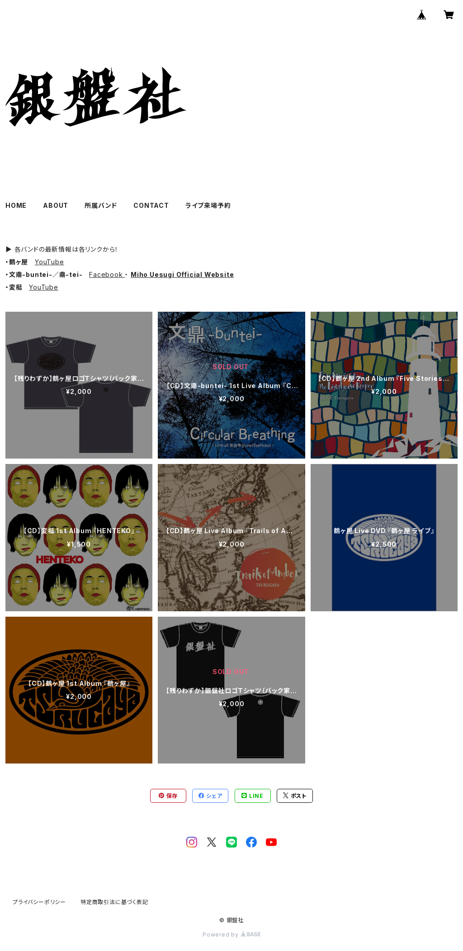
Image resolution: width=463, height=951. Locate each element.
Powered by (231, 934)
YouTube (49, 262)
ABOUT (55, 205)
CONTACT (151, 205)
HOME (16, 205)
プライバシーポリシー (39, 902)
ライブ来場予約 (208, 205)
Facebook (107, 274)
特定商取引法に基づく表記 (114, 902)
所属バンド (101, 205)
